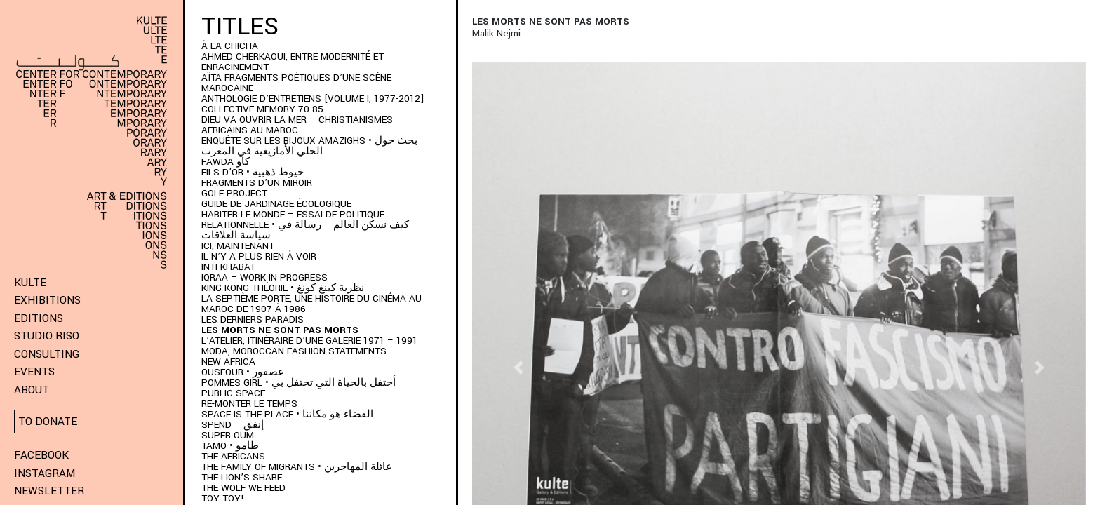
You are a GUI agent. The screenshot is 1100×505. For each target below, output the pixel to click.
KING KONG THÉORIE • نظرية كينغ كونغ (282, 288)
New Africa (228, 361)
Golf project (234, 193)
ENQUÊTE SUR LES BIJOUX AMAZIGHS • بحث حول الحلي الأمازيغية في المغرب (309, 146)
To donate (47, 421)
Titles (240, 26)
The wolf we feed (243, 487)
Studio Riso (46, 336)
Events (34, 371)
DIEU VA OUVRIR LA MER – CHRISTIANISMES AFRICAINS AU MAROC (297, 125)
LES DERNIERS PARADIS (252, 319)
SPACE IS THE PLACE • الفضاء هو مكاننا (287, 414)
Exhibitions (47, 300)
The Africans (233, 456)
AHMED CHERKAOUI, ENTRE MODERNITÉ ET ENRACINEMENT (292, 62)
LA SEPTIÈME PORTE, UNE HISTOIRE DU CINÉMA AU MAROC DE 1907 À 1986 (311, 304)
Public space (233, 393)
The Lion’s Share (241, 477)
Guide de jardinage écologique (276, 203)
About (31, 390)
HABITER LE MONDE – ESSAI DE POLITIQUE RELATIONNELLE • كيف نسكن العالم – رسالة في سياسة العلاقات (305, 225)
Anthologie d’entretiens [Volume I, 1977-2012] (312, 98)
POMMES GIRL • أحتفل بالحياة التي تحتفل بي (298, 382)
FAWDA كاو (225, 161)
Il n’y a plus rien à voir (258, 256)
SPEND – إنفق (232, 424)
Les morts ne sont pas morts (279, 330)
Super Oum (227, 435)
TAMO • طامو (230, 445)
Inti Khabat (228, 267)
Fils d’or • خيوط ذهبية (252, 172)
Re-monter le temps (249, 403)
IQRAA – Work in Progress (264, 277)
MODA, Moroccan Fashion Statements (294, 351)
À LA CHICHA (229, 46)
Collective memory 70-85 (262, 109)
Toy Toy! (222, 498)
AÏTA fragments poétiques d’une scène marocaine (296, 83)
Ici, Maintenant (237, 245)
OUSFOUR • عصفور (242, 372)
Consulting (46, 354)
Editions (38, 318)
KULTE (30, 282)
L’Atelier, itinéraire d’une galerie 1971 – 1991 (309, 340)
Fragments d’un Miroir (256, 182)
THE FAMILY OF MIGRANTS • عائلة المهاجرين (296, 466)
